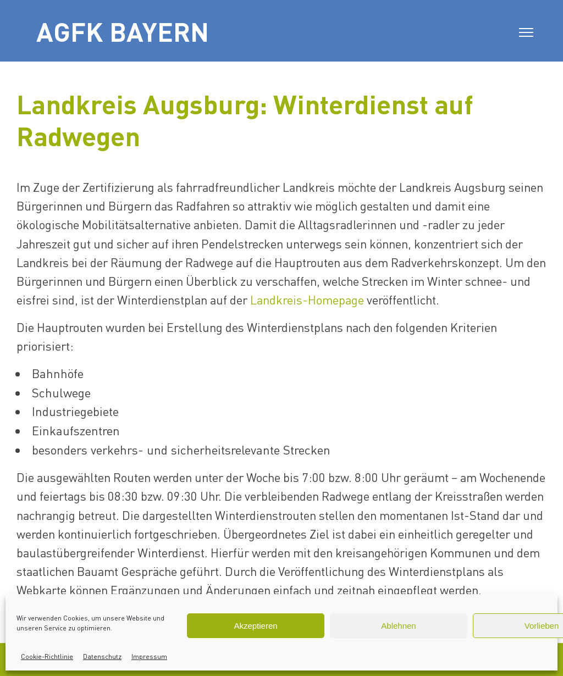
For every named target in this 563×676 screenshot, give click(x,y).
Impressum (149, 656)
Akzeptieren (255, 625)
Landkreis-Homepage (307, 299)
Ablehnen (398, 625)
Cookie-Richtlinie (47, 656)
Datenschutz (102, 656)
